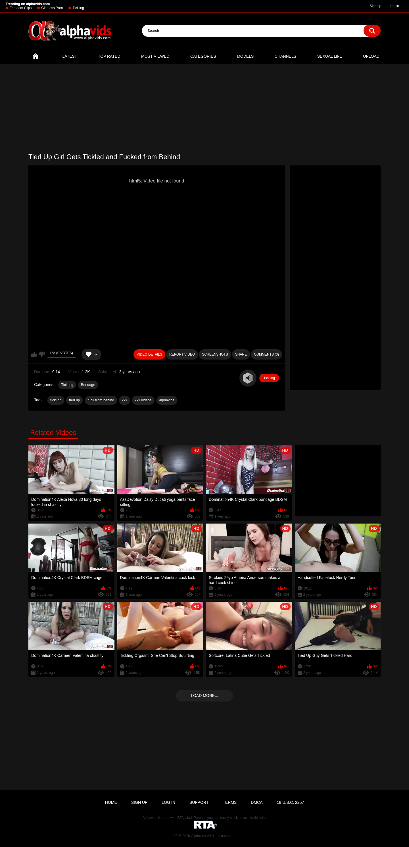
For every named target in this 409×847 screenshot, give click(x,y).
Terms (230, 802)
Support (198, 802)
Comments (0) (266, 354)
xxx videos (143, 400)
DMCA (256, 802)
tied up (74, 400)
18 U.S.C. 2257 (290, 802)
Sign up (375, 6)
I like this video (34, 354)
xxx (124, 400)
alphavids (166, 400)
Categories (203, 56)
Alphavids (198, 836)
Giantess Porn (52, 8)
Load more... (204, 695)
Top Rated (109, 56)
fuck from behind (100, 400)
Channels (285, 56)
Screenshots (215, 354)
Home (35, 56)
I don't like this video (42, 354)
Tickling (78, 8)
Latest (69, 56)
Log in (394, 6)
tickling (55, 400)
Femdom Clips (21, 8)
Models (245, 56)
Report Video (182, 354)
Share (241, 354)
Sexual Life (329, 56)
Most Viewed (155, 56)
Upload (371, 56)
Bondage (88, 385)
